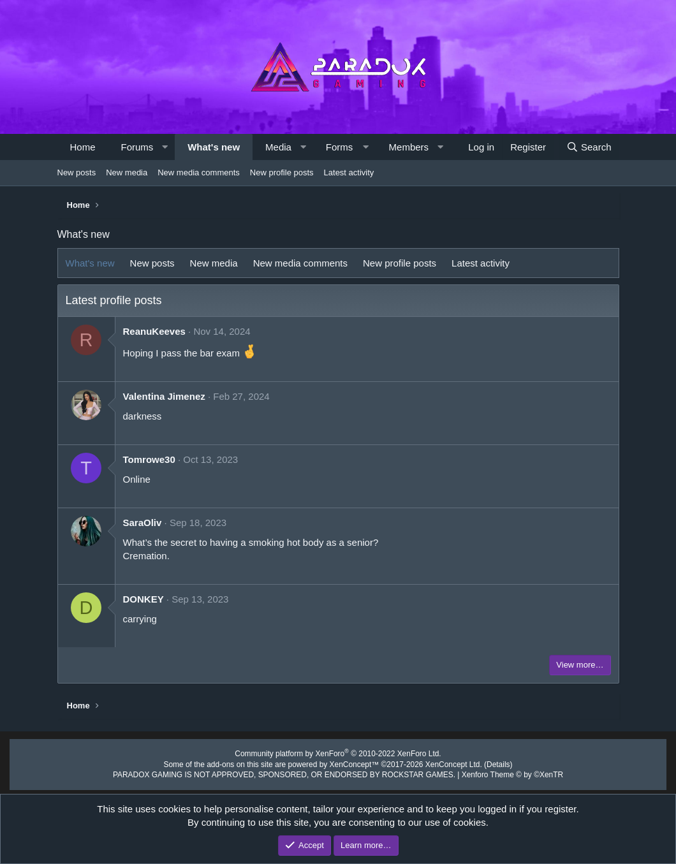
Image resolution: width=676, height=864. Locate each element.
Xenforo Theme (499, 773)
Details (486, 762)
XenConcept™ (353, 762)
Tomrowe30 (149, 459)
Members (409, 147)
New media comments (199, 172)
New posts (76, 172)
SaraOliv (142, 522)
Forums (137, 147)
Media (278, 147)
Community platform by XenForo (338, 753)
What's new (213, 147)
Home (83, 147)
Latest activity (349, 172)
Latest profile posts (114, 300)
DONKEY (143, 599)
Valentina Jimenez (164, 396)
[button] (165, 147)
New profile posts (282, 172)
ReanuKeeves (154, 331)
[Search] (589, 147)
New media (126, 172)
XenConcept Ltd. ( (446, 762)
